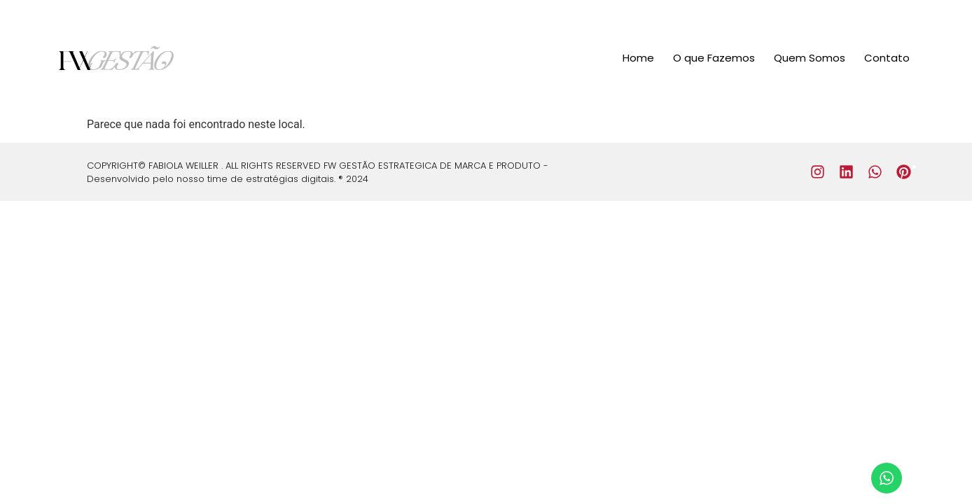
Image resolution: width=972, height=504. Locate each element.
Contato (887, 57)
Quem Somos (809, 57)
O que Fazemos (714, 57)
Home (638, 57)
